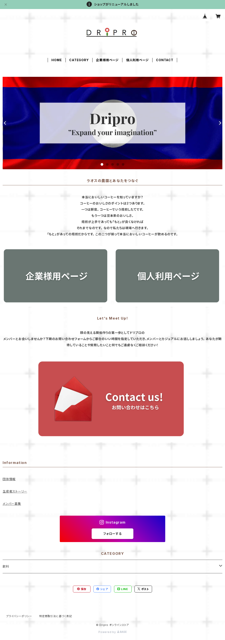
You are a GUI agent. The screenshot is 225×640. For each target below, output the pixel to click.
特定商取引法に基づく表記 (55, 616)
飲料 (6, 566)
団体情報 (9, 479)
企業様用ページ (107, 60)
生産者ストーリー (15, 491)
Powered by (112, 632)
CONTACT (164, 60)
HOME (56, 60)
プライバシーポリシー (19, 616)
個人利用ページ (137, 60)
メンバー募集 (12, 504)
